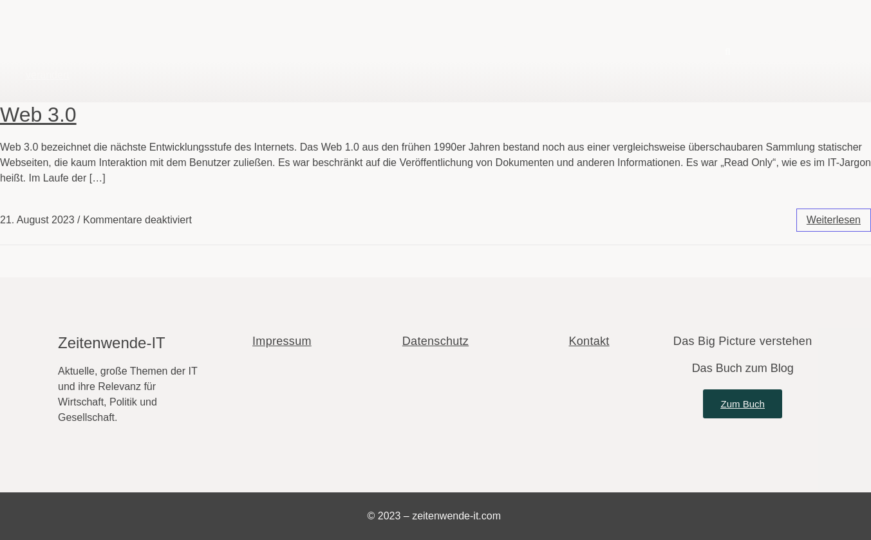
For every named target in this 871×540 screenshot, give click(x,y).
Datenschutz (435, 341)
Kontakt (589, 341)
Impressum (282, 341)
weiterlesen (834, 219)
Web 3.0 (38, 114)
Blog (311, 48)
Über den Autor (532, 48)
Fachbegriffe (408, 48)
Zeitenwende (74, 40)
